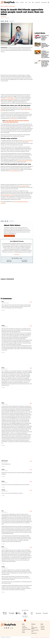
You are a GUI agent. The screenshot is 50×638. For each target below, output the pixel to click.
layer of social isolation (14, 170)
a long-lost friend (13, 118)
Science (17, 2)
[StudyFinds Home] (8, 2)
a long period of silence (24, 186)
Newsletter (37, 2)
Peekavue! (42, 627)
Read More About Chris (9, 235)
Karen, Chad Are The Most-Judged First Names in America (45, 37)
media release (11, 97)
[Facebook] (8, 628)
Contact (23, 630)
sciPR (32, 631)
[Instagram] (4, 628)
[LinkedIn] (12, 628)
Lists (29, 2)
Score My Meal (33, 633)
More (33, 2)
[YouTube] (6, 628)
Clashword (42, 626)
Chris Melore (4, 16)
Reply (31, 325)
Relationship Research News (9, 6)
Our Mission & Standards (26, 629)
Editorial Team (24, 627)
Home (2, 6)
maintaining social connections (7, 99)
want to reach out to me (8, 195)
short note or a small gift (27, 140)
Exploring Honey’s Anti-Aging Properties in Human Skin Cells (45, 45)
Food (26, 2)
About (23, 624)
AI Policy (23, 632)
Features (33, 624)
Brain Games (43, 2)
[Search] (48, 2)
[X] (10, 628)
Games (42, 624)
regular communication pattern (25, 160)
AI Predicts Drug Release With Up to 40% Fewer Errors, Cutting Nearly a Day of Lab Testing (45, 63)
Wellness (22, 2)
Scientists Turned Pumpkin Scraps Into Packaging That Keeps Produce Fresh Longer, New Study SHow (45, 54)
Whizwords (43, 629)
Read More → (16, 254)
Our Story (23, 626)
